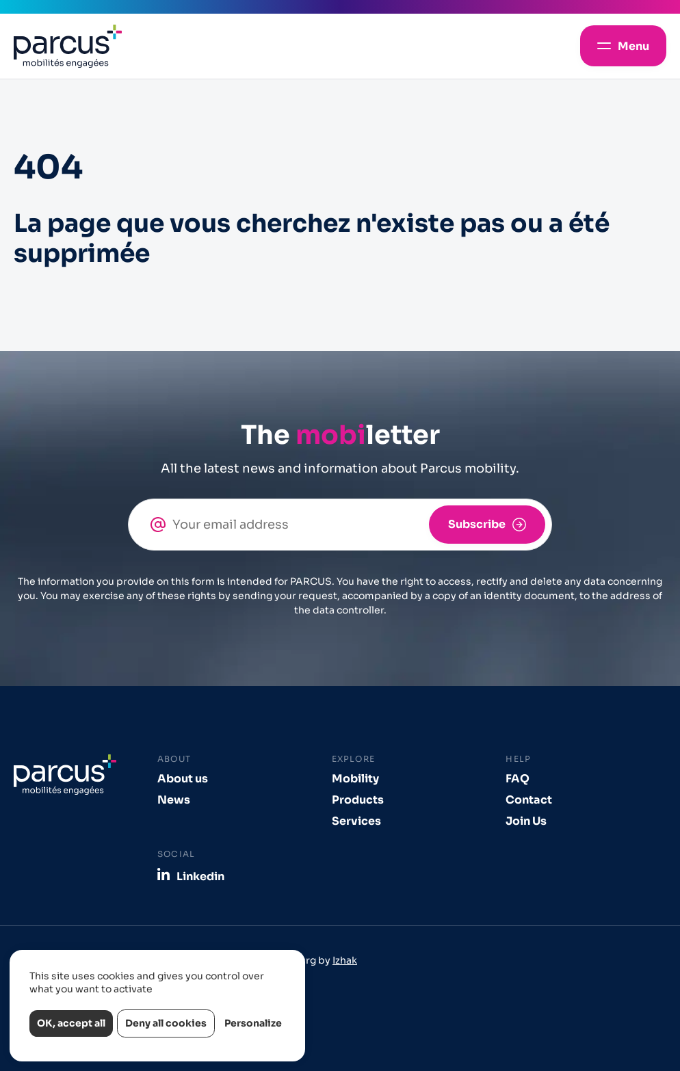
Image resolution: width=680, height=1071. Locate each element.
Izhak (344, 960)
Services (356, 821)
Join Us (526, 821)
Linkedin (200, 876)
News (173, 799)
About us (182, 778)
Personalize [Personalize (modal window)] (253, 1023)
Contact (529, 799)
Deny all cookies (166, 1023)
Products (358, 799)
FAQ (517, 778)
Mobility (355, 778)
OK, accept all (71, 1023)
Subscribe (477, 524)
